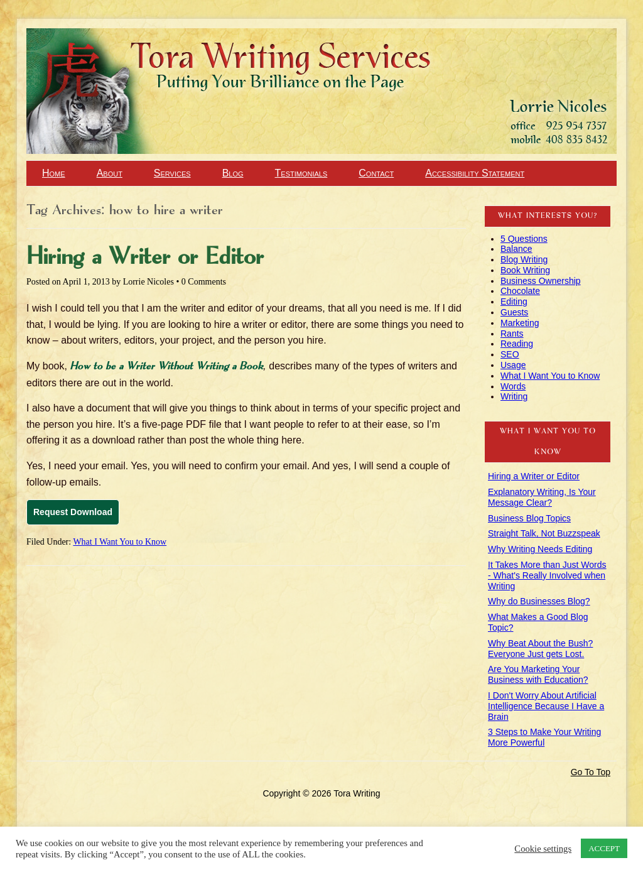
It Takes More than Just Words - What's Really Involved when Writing (547, 575)
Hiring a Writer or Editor (145, 257)
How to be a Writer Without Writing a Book (166, 366)
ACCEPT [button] (604, 848)
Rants (512, 334)
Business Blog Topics (529, 518)
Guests (514, 312)
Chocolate (520, 291)
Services (172, 173)
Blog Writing (524, 259)
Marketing (519, 323)
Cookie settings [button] (542, 849)
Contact (376, 173)
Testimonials (301, 173)
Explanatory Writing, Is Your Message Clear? (542, 497)
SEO (509, 354)
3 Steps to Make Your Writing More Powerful (544, 737)
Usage (513, 365)
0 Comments (203, 281)
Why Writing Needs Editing (540, 549)
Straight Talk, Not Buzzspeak (544, 533)
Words (513, 386)
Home (53, 173)
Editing (513, 301)
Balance (516, 249)
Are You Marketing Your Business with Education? (538, 674)
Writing (513, 396)
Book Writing (525, 270)
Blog (233, 173)
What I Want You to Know (119, 541)
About (109, 173)
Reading (516, 344)
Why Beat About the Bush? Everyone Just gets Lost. (540, 648)
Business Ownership (540, 281)
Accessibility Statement (474, 173)
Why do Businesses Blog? (539, 601)
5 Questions (524, 239)
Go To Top (590, 772)
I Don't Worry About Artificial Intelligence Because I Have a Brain (546, 706)
